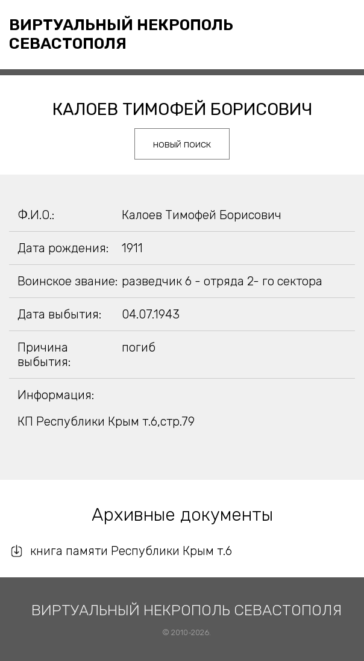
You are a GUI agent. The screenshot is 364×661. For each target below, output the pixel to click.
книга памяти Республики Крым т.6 (131, 551)
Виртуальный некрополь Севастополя (121, 34)
